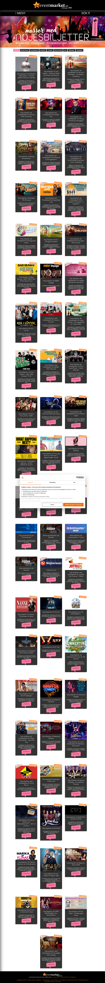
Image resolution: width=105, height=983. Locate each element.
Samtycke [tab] (30, 482)
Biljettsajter (73, 50)
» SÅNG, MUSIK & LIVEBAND (34, 980)
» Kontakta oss (55, 977)
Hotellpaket (81, 50)
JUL (66, 50)
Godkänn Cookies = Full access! (73, 504)
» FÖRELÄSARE (46, 980)
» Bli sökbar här (72, 977)
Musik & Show (25, 50)
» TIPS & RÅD (57, 981)
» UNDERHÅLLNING (21, 980)
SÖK (84, 13)
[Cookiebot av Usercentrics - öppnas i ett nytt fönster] (77, 477)
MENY (21, 13)
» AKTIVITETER (54, 980)
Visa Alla (18, 50)
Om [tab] (74, 482)
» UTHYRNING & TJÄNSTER (65, 980)
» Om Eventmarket (63, 977)
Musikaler (44, 50)
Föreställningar (35, 50)
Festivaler (51, 50)
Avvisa (52, 504)
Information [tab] (52, 482)
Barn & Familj (59, 50)
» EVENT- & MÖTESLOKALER (80, 980)
